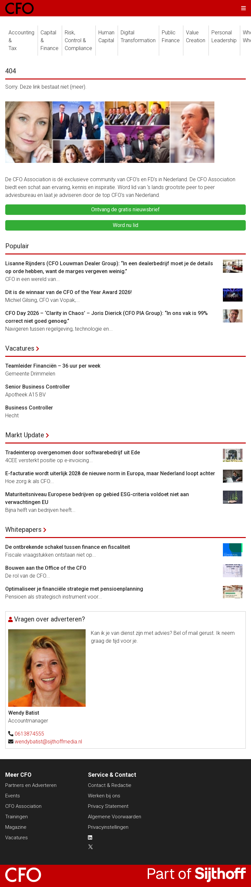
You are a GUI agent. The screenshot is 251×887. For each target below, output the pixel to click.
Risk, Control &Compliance (78, 40)
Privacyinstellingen (108, 827)
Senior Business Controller (37, 387)
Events (12, 796)
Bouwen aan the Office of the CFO (45, 568)
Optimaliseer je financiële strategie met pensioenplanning (74, 589)
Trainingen (16, 817)
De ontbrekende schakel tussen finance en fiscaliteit (67, 547)
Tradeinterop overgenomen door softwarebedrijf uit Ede (72, 452)
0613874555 (29, 734)
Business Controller (29, 408)
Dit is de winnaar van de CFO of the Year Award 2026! (68, 292)
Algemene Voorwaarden (114, 817)
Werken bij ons (104, 796)
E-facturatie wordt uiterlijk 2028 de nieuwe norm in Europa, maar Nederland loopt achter (110, 473)
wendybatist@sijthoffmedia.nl (48, 742)
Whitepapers (23, 529)
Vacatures (19, 348)
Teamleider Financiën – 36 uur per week (52, 366)
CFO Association (23, 806)
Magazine (15, 827)
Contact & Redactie (109, 785)
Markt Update (24, 435)
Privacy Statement (108, 806)
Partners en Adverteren (31, 785)
